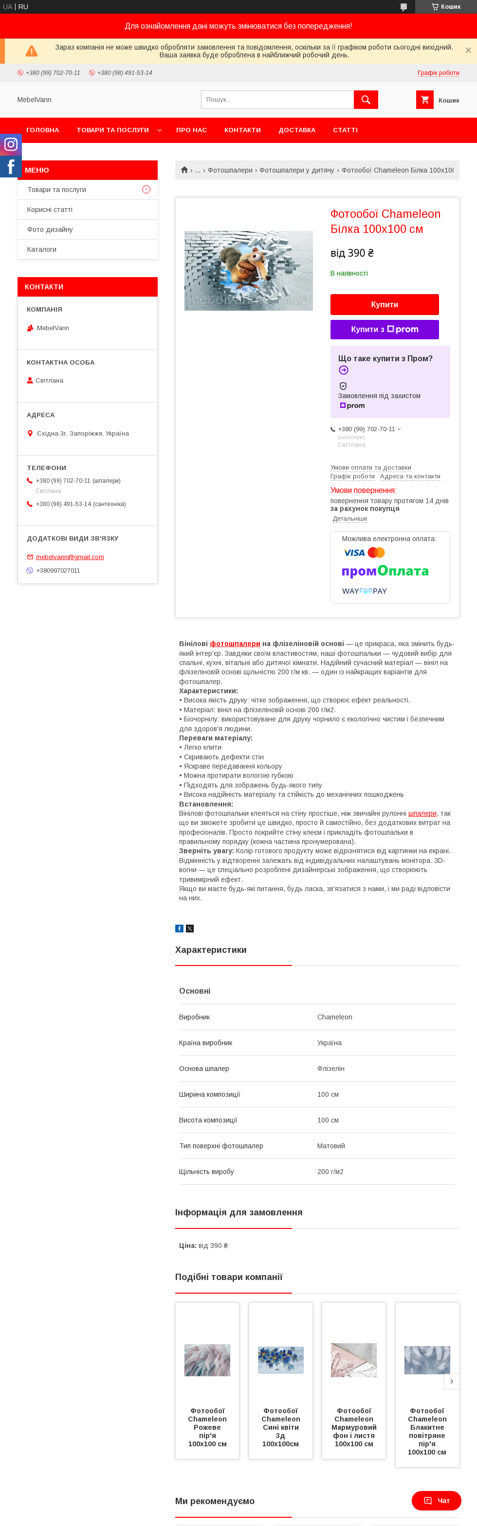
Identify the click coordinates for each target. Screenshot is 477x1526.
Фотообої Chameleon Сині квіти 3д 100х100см (281, 1427)
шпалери (422, 813)
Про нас (191, 130)
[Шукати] (366, 99)
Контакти (242, 130)
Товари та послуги (112, 130)
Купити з (384, 329)
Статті (345, 130)
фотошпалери (235, 644)
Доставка (296, 130)
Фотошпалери (230, 170)
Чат (436, 1500)
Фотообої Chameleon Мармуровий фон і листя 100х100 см (355, 1427)
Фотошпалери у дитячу (296, 170)
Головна (42, 130)
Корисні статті (50, 209)
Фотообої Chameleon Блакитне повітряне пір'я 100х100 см (428, 1431)
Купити (385, 304)
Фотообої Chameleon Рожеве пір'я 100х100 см (208, 1427)
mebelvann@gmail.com (70, 557)
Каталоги (41, 249)
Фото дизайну (50, 229)
